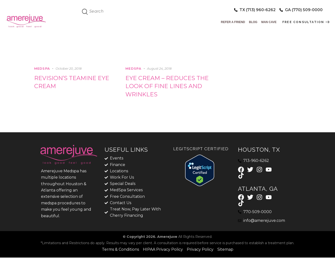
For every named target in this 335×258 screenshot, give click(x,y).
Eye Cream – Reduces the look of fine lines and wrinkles (167, 86)
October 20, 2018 (69, 68)
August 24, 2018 (159, 68)
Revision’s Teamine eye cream (72, 82)
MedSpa (42, 68)
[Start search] (85, 12)
